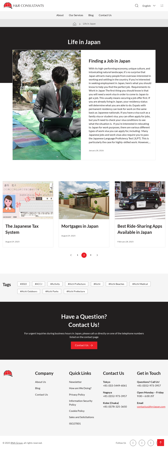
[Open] (162, 5)
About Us (40, 381)
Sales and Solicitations (81, 417)
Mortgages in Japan (79, 226)
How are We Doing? (80, 388)
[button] (149, 5)
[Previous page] (71, 255)
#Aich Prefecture (76, 284)
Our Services (76, 15)
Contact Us (105, 15)
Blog (91, 15)
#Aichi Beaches (116, 284)
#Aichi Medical (140, 284)
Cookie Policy (76, 410)
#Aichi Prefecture (76, 291)
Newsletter (75, 381)
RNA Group (17, 442)
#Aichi (97, 284)
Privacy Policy (77, 394)
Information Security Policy (80, 402)
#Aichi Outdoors (28, 291)
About (60, 15)
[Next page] (97, 255)
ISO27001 (75, 423)
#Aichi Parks (51, 291)
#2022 (23, 284)
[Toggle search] (136, 5)
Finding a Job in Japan (109, 61)
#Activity (55, 284)
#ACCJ (38, 284)
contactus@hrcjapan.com (151, 406)
